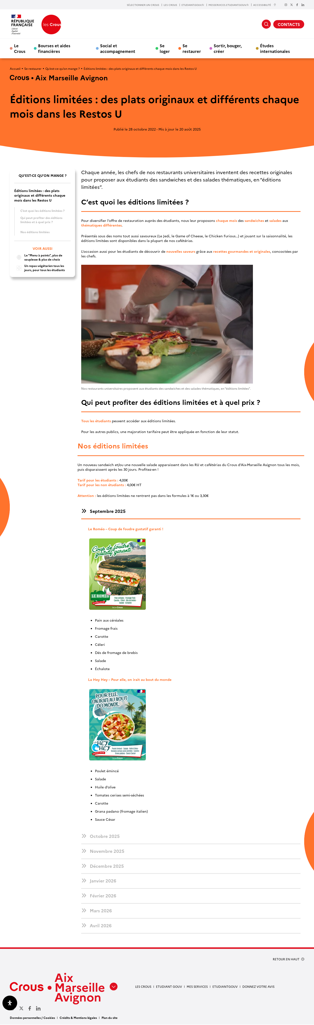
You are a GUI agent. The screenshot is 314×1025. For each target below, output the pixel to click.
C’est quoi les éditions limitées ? (42, 210)
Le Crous (20, 48)
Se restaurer (192, 48)
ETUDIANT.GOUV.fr (193, 5)
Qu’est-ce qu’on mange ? (62, 68)
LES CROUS (170, 5)
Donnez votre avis (258, 987)
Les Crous (143, 987)
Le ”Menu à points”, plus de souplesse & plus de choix (38, 257)
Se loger (165, 48)
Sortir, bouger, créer (228, 48)
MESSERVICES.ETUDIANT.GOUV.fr (229, 5)
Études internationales (275, 48)
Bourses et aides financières (54, 48)
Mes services (197, 987)
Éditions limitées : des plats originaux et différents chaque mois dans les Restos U (39, 195)
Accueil (15, 68)
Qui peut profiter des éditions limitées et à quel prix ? (41, 220)
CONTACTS (289, 24)
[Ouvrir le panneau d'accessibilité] (9, 1003)
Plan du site (110, 1018)
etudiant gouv (169, 987)
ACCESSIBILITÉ (264, 4)
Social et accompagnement (117, 48)
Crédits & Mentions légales (78, 1018)
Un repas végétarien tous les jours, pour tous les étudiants (39, 268)
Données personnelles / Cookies (32, 1018)
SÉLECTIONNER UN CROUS (143, 5)
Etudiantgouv (225, 987)
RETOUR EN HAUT (286, 960)
